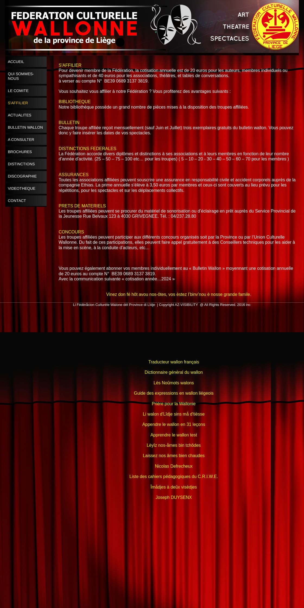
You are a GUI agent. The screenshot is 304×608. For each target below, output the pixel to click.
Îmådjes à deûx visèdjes (174, 487)
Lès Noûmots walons (174, 383)
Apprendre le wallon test (173, 435)
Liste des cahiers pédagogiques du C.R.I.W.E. (173, 476)
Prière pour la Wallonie (173, 403)
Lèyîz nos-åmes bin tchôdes (174, 445)
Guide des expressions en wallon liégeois (174, 393)
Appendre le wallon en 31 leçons (173, 424)
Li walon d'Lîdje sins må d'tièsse (174, 414)
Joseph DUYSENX (174, 497)
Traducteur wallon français (173, 362)
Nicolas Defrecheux (174, 466)
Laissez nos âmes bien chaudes (174, 455)
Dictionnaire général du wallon (174, 372)
